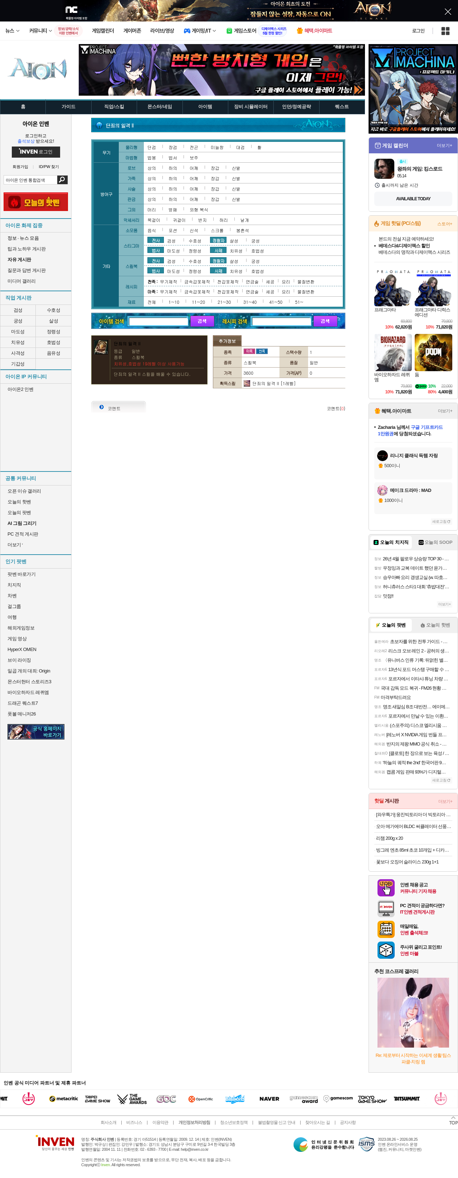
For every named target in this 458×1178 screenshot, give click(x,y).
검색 (62, 180)
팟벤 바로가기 (21, 574)
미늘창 (217, 147)
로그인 (418, 31)
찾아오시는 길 (317, 1122)
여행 (12, 617)
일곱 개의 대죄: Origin (29, 671)
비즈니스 (134, 1122)
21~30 (224, 302)
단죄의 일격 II (266, 383)
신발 (236, 168)
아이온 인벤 (36, 123)
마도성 (18, 331)
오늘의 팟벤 (19, 512)
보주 (194, 157)
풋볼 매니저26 (22, 714)
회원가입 (20, 167)
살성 (53, 321)
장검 (173, 147)
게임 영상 (17, 638)
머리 (151, 209)
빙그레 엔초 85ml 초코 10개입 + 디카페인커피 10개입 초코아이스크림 (414, 850)
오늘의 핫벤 (19, 501)
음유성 (53, 353)
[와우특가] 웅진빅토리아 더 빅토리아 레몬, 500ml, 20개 (414, 814)
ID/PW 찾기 (49, 167)
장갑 (215, 168)
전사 (156, 240)
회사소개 (108, 1122)
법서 (173, 157)
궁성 (18, 321)
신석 (194, 230)
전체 (151, 302)
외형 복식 (199, 209)
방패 (173, 209)
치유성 (18, 342)
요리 (286, 281)
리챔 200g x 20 (389, 838)
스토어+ (444, 223)
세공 (270, 281)
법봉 (151, 157)
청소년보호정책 (234, 1122)
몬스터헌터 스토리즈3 (29, 681)
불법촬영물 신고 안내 (276, 1122)
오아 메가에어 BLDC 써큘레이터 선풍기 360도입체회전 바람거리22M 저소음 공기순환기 (414, 826)
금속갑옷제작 (197, 281)
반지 (202, 220)
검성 (18, 310)
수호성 (53, 310)
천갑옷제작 (228, 281)
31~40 (250, 302)
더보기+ (444, 145)
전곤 (194, 147)
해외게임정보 (21, 628)
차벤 (12, 595)
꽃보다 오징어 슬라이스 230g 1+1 (407, 862)
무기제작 (168, 281)
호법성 (53, 342)
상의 (151, 168)
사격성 (18, 353)
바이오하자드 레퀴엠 (28, 692)
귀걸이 (179, 220)
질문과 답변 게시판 (26, 270)
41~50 (275, 302)
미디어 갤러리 (21, 281)
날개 (244, 220)
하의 (173, 168)
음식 (151, 230)
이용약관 (160, 1122)
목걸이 (153, 220)
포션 (173, 230)
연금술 (252, 281)
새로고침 (439, 521)
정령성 (53, 331)
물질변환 (306, 281)
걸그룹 (14, 606)
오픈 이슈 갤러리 (24, 491)
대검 (240, 147)
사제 (218, 250)
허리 (223, 220)
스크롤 (217, 230)
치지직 (14, 585)
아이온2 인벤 (20, 389)
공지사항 (348, 1122)
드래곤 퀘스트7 (23, 703)
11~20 (198, 302)
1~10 (174, 302)
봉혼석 (242, 230)
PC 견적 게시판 (23, 534)
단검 (151, 147)
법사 (156, 250)
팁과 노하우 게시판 (26, 248)
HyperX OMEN (22, 649)
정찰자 (218, 240)
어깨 (194, 168)
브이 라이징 (19, 660)
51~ (299, 302)
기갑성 (18, 364)
